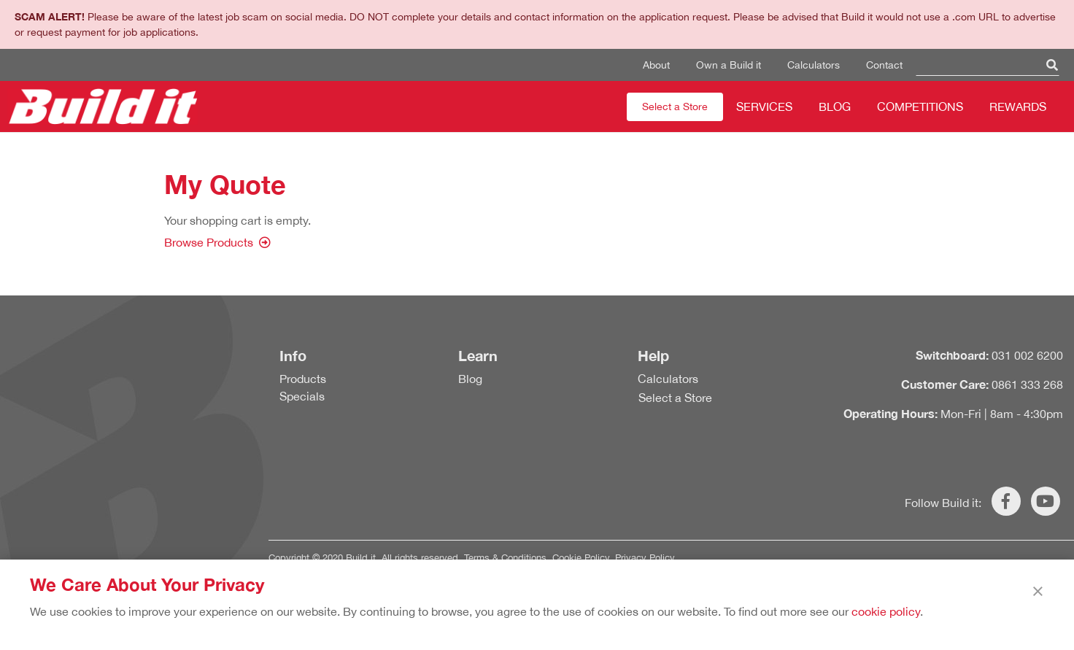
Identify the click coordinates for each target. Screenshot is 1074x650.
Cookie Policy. (582, 557)
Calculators (813, 65)
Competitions (920, 106)
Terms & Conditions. (506, 557)
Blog (835, 106)
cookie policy (885, 611)
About (656, 65)
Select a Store (675, 106)
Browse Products (208, 242)
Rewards (1017, 106)
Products (302, 378)
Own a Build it (728, 65)
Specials (302, 396)
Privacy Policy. (646, 557)
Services (764, 106)
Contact (884, 65)
